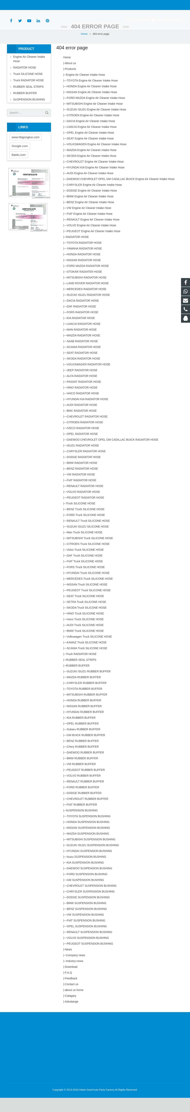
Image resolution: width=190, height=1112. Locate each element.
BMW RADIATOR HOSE (82, 477)
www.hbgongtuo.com (25, 151)
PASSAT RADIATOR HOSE (84, 395)
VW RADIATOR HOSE (81, 488)
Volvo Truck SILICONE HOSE (85, 563)
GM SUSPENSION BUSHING (85, 894)
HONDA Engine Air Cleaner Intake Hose (92, 100)
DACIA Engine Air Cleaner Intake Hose (91, 135)
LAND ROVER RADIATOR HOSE (88, 297)
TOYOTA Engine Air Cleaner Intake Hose (92, 94)
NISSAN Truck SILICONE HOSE (87, 598)
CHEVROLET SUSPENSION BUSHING (92, 899)
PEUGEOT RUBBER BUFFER (86, 784)
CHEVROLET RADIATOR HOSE (87, 430)
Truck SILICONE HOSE (80, 517)
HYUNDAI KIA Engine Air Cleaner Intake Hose (95, 181)
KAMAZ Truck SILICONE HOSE (87, 656)
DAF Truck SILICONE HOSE (85, 569)
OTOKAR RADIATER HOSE (84, 285)
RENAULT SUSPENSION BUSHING (89, 946)
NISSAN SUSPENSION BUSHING (88, 842)
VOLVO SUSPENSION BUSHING (88, 952)
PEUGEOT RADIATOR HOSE (85, 511)
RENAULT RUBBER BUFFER (85, 795)
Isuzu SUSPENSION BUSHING (86, 871)
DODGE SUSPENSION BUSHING (88, 911)
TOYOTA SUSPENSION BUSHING (89, 830)
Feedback (71, 992)
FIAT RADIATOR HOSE (81, 494)
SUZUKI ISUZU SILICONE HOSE (88, 540)
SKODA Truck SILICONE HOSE (87, 621)
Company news (75, 969)
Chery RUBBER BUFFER (83, 760)
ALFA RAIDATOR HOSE (82, 390)
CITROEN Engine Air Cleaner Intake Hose (93, 129)
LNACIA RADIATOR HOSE (83, 338)
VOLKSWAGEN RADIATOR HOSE (88, 378)
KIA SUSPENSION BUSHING (85, 876)
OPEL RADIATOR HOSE (82, 448)
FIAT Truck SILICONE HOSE (85, 575)
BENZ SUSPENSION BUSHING (87, 923)
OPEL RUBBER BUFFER (83, 737)
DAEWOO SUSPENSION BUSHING (89, 882)
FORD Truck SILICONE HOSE (86, 529)
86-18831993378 (20, 5)
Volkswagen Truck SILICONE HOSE (89, 650)
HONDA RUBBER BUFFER (84, 714)
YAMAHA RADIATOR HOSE (84, 262)
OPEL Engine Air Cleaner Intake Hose (90, 146)
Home (84, 48)
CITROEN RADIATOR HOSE (85, 436)
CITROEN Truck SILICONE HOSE (88, 558)
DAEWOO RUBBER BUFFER (85, 766)
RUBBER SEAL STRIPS (81, 674)
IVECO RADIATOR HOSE (83, 442)
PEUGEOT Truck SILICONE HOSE (89, 604)
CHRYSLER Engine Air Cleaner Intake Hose (94, 199)
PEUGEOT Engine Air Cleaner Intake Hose (93, 245)
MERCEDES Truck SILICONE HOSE (90, 592)
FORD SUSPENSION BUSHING (87, 888)
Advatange (71, 1015)
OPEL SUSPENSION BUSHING (87, 940)
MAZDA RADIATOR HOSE (83, 349)
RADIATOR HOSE (77, 251)
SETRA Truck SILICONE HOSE (86, 616)
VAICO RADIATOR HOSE (83, 407)
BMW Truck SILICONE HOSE (85, 645)
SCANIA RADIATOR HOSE (84, 361)
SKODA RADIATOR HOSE (83, 372)
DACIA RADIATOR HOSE (83, 314)
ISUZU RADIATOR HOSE (83, 459)
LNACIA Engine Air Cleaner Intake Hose (92, 141)
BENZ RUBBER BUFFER (83, 755)
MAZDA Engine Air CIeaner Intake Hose (91, 164)
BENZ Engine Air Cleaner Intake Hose (90, 216)
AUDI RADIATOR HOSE (82, 419)
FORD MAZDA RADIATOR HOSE (88, 280)
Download (71, 981)
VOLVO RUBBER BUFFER (84, 789)
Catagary (70, 1010)
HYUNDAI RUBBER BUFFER (85, 726)
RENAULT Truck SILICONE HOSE (88, 535)
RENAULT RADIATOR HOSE (85, 500)
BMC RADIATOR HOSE (82, 424)
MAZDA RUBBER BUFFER (84, 691)
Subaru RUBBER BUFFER (83, 743)
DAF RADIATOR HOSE (81, 320)
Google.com (20, 160)
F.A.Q (68, 986)
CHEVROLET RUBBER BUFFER (87, 813)
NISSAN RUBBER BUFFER (84, 720)
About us (70, 77)
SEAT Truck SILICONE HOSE (85, 610)
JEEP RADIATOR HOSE (82, 384)
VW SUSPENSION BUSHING (85, 928)
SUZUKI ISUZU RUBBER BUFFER (89, 685)
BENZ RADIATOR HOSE (82, 482)
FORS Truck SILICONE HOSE (86, 581)
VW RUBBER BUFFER (81, 778)
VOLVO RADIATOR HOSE (83, 506)
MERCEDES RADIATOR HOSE (86, 303)
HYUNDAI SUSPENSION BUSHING (89, 865)
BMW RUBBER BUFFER (82, 772)
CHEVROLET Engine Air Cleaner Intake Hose (95, 175)
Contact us (71, 998)
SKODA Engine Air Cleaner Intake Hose (91, 170)
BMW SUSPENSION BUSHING (86, 917)
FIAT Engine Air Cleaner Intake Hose (89, 228)
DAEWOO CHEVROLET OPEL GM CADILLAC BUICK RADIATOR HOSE (112, 453)
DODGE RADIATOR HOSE (84, 471)
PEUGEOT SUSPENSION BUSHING (90, 957)
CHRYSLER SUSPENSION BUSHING (91, 905)
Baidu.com (19, 168)
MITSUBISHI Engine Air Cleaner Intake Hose (95, 117)
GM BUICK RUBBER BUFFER (86, 749)
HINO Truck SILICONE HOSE (85, 627)
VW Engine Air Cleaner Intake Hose (89, 222)
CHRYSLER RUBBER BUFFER (86, 697)
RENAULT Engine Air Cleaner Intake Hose (93, 233)
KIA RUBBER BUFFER (81, 731)
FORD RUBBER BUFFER (83, 801)
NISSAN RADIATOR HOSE (84, 274)
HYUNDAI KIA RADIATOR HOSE (87, 413)
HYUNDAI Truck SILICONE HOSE (88, 587)
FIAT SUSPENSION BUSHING (86, 934)
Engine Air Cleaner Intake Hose (85, 88)
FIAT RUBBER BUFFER (82, 818)
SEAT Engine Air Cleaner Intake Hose (90, 152)
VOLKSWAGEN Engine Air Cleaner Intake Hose (96, 158)
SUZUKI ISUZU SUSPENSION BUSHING (93, 859)
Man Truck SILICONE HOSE (84, 546)
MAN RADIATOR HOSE (82, 343)
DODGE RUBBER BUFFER (84, 807)
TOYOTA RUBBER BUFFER (84, 703)
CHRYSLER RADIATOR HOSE (86, 465)
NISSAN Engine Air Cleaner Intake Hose (92, 106)
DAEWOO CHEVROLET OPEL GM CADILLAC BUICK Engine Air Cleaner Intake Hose (120, 193)
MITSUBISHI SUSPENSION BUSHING (91, 853)
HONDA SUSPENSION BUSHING (88, 836)
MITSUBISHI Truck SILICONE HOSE (90, 552)
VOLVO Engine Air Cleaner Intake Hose (91, 239)
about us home (74, 1004)
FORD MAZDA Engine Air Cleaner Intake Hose (96, 112)
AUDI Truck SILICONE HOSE (85, 639)
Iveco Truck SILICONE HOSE (85, 633)
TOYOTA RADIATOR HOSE (84, 256)
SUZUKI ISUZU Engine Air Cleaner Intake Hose (96, 123)
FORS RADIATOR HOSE (82, 326)
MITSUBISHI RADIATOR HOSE (87, 291)
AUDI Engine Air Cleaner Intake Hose (90, 187)
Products (70, 83)
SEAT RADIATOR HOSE (82, 367)
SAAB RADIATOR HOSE (82, 355)
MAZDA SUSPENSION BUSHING (88, 847)
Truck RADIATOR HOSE (81, 668)
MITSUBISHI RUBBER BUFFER (87, 708)
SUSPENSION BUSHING (82, 824)
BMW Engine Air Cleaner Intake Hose (90, 210)
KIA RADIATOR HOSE (81, 332)
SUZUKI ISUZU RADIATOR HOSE (88, 309)
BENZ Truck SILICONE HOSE (85, 523)
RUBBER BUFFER (77, 679)
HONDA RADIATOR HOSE (83, 268)
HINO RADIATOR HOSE (82, 401)
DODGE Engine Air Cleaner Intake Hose (92, 204)
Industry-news (74, 975)
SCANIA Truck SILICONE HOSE (87, 662)
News (68, 963)
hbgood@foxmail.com (51, 5)
